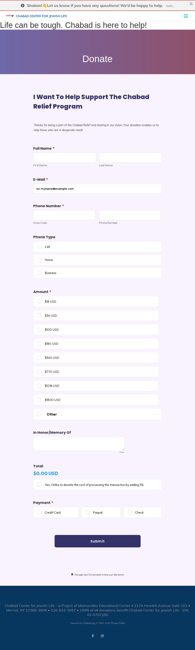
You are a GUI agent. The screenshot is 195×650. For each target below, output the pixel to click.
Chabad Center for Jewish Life (41, 16)
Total (38, 466)
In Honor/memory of (52, 432)
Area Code (40, 223)
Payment (43, 502)
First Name (40, 165)
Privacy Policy (118, 623)
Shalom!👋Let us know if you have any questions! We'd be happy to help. (95, 5)
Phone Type (44, 236)
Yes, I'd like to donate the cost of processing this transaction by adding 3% (94, 485)
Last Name (106, 165)
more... (170, 6)
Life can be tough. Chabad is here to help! (73, 25)
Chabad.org (89, 623)
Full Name (44, 148)
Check (139, 512)
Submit (97, 541)
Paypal (97, 512)
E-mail (40, 179)
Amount (42, 291)
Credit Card (53, 512)
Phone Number (48, 205)
